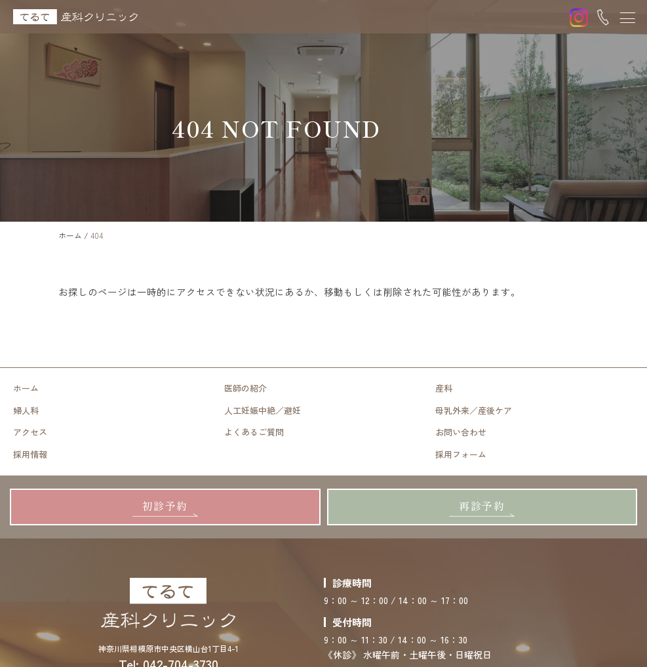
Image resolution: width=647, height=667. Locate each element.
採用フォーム (460, 453)
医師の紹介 (245, 388)
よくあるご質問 (254, 432)
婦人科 (26, 410)
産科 (443, 388)
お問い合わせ (460, 432)
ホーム (26, 388)
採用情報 (30, 453)
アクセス (30, 432)
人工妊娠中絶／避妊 (262, 410)
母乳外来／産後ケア (473, 410)
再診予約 (482, 504)
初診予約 (165, 504)
